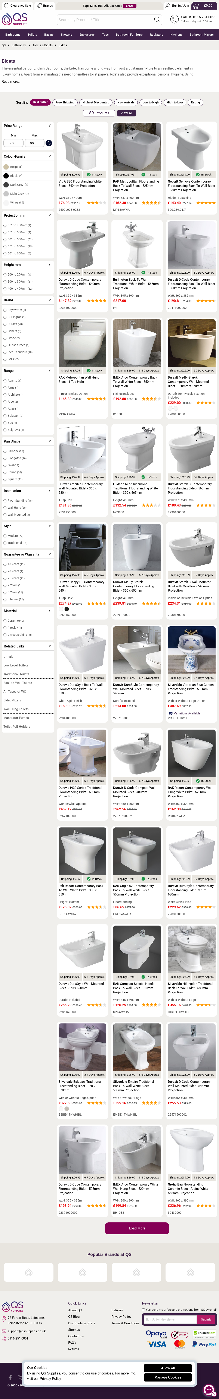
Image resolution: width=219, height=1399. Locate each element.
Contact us (76, 1336)
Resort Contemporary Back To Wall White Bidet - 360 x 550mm (81, 890)
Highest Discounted (96, 102)
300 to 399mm (20, 281)
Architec (15, 394)
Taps (105, 34)
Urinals (8, 657)
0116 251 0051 (15, 1339)
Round (15, 472)
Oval (13, 465)
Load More (137, 1228)
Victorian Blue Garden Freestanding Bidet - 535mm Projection (191, 689)
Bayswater (17, 310)
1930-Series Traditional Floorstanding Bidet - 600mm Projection (80, 792)
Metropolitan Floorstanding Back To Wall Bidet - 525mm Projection (136, 186)
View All (127, 113)
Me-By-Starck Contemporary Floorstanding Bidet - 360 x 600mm (133, 586)
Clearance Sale (17, 5)
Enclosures (87, 34)
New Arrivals (126, 102)
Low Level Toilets (15, 665)
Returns (73, 1349)
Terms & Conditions (125, 1323)
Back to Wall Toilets (17, 683)
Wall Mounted (19, 514)
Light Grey (19, 193)
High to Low (175, 102)
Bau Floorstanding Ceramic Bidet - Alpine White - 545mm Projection (189, 1189)
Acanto (14, 380)
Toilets (32, 34)
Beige (16, 166)
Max (34, 135)
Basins (48, 34)
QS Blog (74, 1317)
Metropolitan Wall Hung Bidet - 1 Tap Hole (79, 380)
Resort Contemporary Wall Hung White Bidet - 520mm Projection (190, 792)
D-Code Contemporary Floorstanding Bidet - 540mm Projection (80, 284)
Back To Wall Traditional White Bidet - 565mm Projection (136, 284)
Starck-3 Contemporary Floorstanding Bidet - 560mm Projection (190, 488)
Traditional (17, 542)
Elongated (17, 458)
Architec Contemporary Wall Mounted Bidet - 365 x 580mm (81, 488)
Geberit (14, 331)
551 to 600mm (20, 246)
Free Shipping (65, 102)
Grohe (14, 338)
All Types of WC (14, 692)
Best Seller (40, 102)
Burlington (16, 317)
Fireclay (15, 627)
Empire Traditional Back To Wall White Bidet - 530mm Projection (133, 1086)
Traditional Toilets (16, 674)
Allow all (168, 1368)
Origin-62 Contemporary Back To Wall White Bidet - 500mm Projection (133, 890)
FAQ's (72, 1343)
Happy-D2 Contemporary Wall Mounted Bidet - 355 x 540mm (81, 586)
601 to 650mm (19, 253)
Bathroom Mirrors (202, 34)
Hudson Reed (18, 345)
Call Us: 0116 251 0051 (198, 17)
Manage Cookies (167, 1377)
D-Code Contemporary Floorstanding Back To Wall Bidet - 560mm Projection (191, 284)
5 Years (15, 592)
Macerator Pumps (16, 718)
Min (13, 135)
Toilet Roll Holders (16, 727)
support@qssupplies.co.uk (24, 1331)
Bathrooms (12, 34)
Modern (15, 535)
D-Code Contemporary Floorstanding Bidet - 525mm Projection (80, 1189)
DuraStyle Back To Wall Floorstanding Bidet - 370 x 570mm (81, 689)
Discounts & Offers (81, 1323)
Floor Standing (20, 500)
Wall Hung (17, 507)
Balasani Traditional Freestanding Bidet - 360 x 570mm (80, 1086)
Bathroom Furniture (129, 34)
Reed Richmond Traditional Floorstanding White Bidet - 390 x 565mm (135, 488)
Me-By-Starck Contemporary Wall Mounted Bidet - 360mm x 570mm (188, 382)
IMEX (13, 359)
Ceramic (16, 620)
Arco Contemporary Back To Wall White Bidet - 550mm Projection (135, 382)
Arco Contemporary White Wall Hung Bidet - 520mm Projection (135, 1189)
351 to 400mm (19, 225)
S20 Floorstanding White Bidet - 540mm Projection (80, 184)
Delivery (117, 1310)
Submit (206, 1319)
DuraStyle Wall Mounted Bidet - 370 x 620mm (81, 986)
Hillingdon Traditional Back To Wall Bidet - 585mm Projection (190, 988)
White (17, 202)
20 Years (15, 571)
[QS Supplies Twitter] (20, 1377)
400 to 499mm (20, 288)
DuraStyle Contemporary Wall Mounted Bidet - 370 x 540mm (136, 689)
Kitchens (176, 34)
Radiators (156, 34)
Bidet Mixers (12, 700)
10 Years (16, 564)
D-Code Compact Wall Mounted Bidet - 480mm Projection (134, 792)
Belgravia (16, 429)
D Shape (16, 451)
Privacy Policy (121, 1317)
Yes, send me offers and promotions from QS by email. (181, 1309)
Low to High (151, 102)
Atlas (13, 408)
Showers (66, 34)
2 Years (14, 585)
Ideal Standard (20, 352)
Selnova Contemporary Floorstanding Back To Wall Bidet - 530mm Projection (191, 186)
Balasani (15, 415)
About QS (75, 1310)
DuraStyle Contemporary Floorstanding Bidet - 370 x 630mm (191, 890)
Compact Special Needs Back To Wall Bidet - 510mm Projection (133, 988)
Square (15, 479)
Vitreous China (20, 634)
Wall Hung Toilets (16, 709)
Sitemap (74, 1330)
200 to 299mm (19, 274)
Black (16, 175)
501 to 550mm (20, 239)
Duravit (15, 324)
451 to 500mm (19, 232)
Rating (195, 102)
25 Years (16, 578)
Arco (13, 401)
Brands (45, 5)
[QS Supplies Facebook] (10, 1377)
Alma (13, 387)
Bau (12, 422)
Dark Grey (19, 184)
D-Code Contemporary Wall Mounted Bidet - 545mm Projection (189, 1086)
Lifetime (16, 599)
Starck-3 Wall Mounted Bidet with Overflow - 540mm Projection (189, 586)
